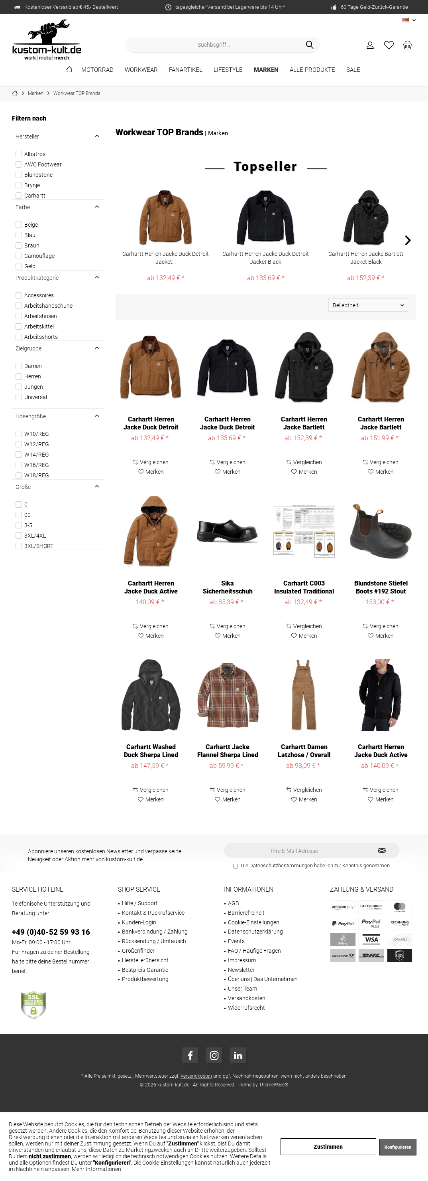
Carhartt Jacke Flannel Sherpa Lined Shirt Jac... (227, 751)
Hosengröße (31, 416)
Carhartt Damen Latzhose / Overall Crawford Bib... (304, 751)
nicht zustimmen (50, 1156)
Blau (29, 235)
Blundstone (38, 175)
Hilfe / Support (140, 903)
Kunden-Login (139, 922)
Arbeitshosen (40, 316)
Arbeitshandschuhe (48, 306)
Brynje (32, 185)
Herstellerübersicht (145, 960)
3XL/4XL (35, 535)
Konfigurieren (398, 1147)
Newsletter (241, 970)
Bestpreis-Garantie (145, 970)
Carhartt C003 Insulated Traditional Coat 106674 (304, 587)
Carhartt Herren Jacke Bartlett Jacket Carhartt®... (381, 423)
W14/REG (36, 454)
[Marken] (266, 70)
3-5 (28, 525)
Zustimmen (328, 1146)
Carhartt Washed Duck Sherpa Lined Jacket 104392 (151, 751)
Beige (31, 225)
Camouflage (39, 256)
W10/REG (36, 434)
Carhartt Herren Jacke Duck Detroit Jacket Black (265, 258)
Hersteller (27, 136)
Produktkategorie (37, 278)
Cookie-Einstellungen (253, 922)
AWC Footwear (43, 164)
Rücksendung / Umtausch (154, 941)
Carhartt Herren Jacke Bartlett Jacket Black (365, 258)
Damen (33, 366)
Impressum (242, 960)
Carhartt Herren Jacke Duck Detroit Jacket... (165, 258)
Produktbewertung (145, 979)
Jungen (33, 387)
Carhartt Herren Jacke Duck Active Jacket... (151, 587)
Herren (32, 376)
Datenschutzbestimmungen (281, 865)
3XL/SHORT (38, 546)
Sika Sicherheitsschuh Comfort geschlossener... (228, 587)
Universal (35, 397)
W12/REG (36, 444)
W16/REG (36, 465)
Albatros (34, 154)
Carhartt (34, 195)
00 (27, 515)
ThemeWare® (274, 1085)
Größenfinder (138, 951)
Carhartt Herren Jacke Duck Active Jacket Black (381, 751)
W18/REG (36, 475)
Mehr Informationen (96, 1169)
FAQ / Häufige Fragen (254, 951)
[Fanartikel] (185, 70)
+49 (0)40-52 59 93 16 (51, 932)
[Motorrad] (97, 70)
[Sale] (353, 70)
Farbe (23, 207)
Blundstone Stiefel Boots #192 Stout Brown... (381, 587)
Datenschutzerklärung (255, 931)
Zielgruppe (28, 348)
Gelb (29, 266)
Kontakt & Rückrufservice (153, 913)
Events (236, 941)
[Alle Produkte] (312, 70)
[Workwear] (141, 70)
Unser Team (242, 988)
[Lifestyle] (228, 70)
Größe (23, 487)
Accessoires (39, 295)
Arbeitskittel (39, 326)
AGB (233, 903)
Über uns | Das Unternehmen (263, 979)
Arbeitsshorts (41, 337)
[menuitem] (407, 45)
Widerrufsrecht (246, 1008)
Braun (31, 245)
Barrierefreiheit (246, 913)
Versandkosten (246, 998)
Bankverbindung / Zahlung (155, 931)
